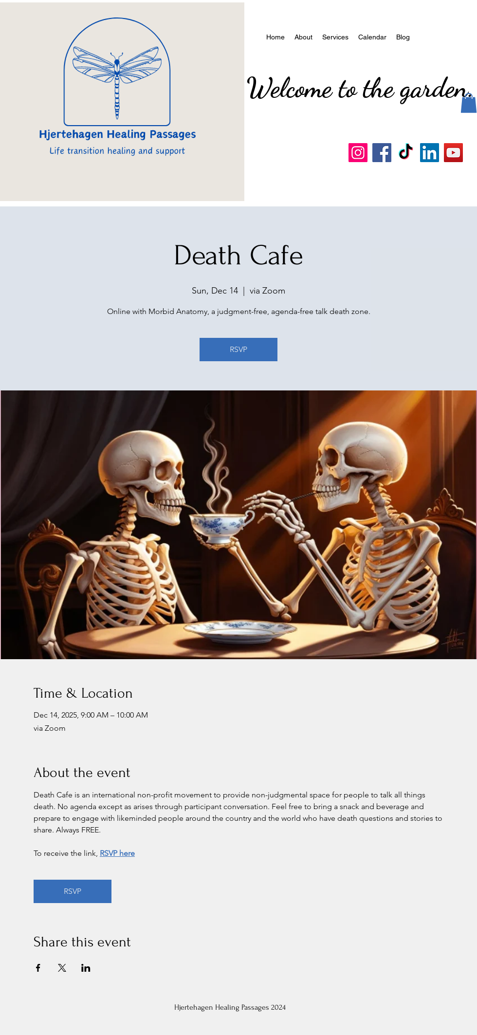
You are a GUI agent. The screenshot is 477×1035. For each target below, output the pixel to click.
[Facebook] (381, 152)
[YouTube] (453, 152)
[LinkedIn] (429, 152)
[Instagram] (358, 152)
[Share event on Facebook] (38, 968)
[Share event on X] (62, 968)
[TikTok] (405, 152)
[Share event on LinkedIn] (86, 968)
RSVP (238, 349)
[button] (468, 103)
